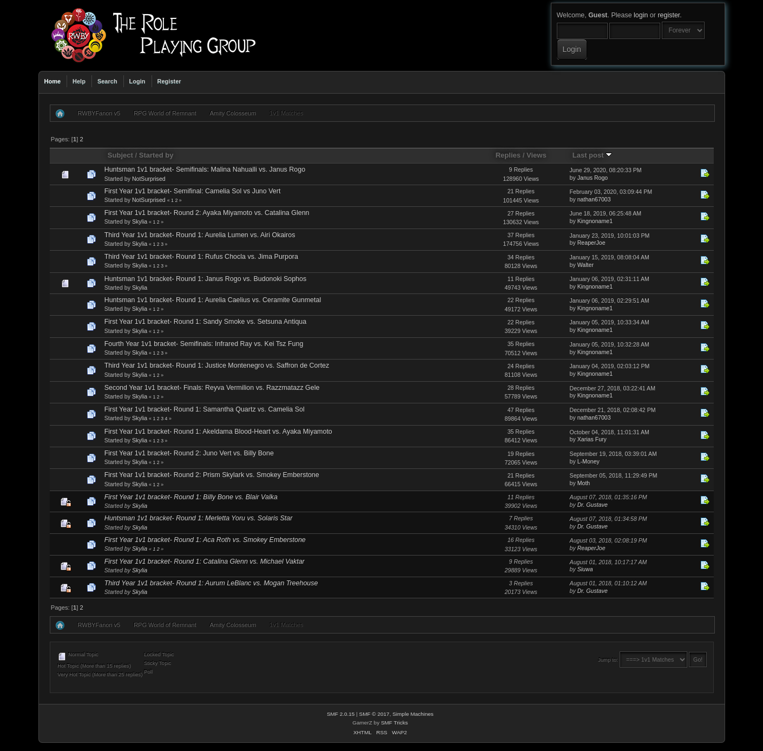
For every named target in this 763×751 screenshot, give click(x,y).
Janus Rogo (592, 177)
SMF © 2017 (374, 714)
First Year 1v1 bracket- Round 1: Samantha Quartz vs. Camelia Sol (204, 409)
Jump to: (608, 660)
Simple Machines (412, 714)
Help (79, 81)
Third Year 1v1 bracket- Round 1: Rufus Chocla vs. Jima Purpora (201, 256)
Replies (508, 155)
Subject (120, 155)
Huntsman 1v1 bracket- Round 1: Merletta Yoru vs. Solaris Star (198, 518)
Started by (156, 155)
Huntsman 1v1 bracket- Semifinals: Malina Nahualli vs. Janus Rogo (204, 169)
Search (107, 81)
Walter (585, 265)
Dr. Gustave (592, 504)
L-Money (588, 461)
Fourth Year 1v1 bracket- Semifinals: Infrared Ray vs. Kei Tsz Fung (204, 344)
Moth (583, 483)
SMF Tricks (394, 723)
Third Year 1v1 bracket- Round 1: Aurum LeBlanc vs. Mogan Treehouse (211, 583)
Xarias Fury (592, 439)
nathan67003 (594, 199)
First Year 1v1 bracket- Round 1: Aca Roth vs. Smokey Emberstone (205, 540)
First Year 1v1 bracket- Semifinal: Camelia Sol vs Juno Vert (192, 191)
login (641, 15)
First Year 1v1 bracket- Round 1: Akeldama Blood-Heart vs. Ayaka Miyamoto (218, 431)
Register (169, 81)
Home (52, 81)
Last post (593, 155)
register (668, 15)
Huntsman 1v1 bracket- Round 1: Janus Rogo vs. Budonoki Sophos (205, 279)
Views (537, 155)
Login (137, 81)
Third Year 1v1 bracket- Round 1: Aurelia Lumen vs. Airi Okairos (199, 235)
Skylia (139, 221)
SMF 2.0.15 (341, 714)
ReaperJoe (591, 242)
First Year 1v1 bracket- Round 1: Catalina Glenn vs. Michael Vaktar (204, 561)
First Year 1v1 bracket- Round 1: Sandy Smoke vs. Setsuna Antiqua (205, 321)
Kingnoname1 (595, 221)
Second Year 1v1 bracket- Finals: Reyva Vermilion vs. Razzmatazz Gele (212, 387)
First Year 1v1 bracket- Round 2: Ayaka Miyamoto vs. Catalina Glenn (207, 213)
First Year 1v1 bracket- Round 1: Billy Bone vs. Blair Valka (191, 497)
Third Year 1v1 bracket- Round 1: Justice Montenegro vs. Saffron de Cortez (217, 365)
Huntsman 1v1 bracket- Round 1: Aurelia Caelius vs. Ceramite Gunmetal (212, 300)
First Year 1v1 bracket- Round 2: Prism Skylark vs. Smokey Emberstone (211, 475)
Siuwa (585, 569)
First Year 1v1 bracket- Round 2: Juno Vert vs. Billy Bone (189, 453)
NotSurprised (149, 178)
